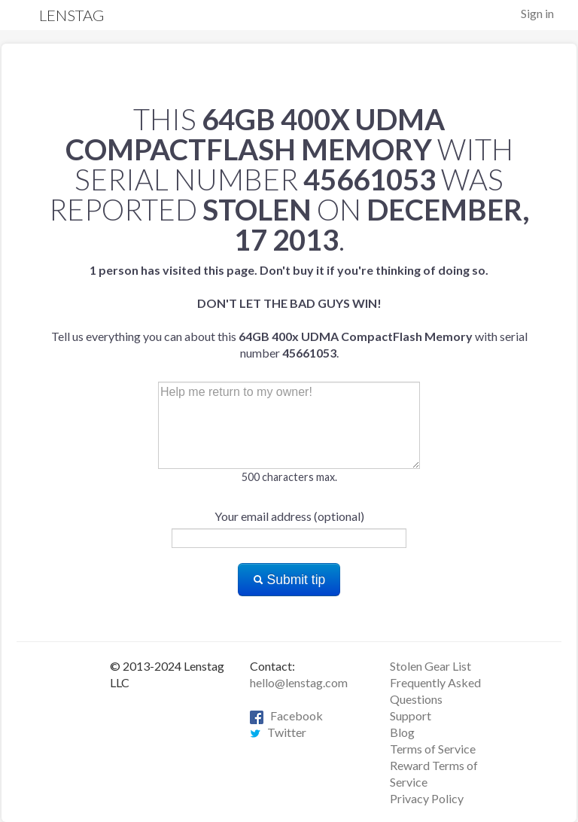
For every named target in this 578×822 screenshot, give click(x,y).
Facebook (286, 715)
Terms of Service (433, 748)
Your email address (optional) (289, 516)
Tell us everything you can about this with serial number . (289, 311)
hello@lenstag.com (299, 682)
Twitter (278, 732)
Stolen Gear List (430, 666)
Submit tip (289, 579)
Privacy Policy (427, 798)
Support (410, 715)
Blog (402, 732)
